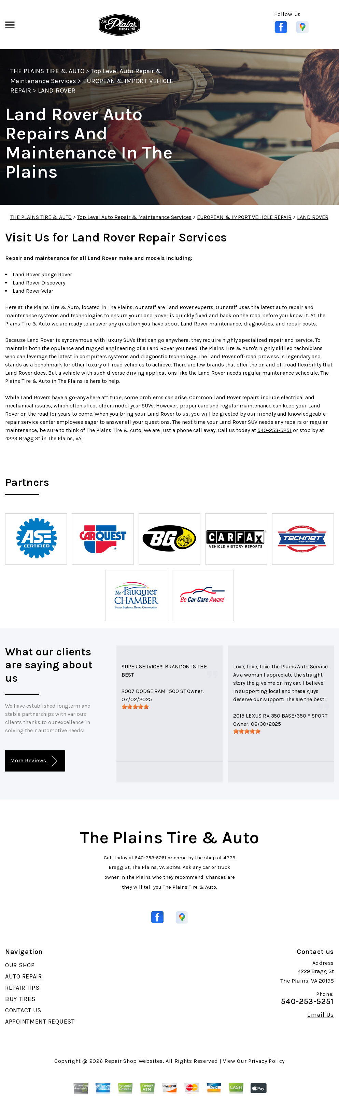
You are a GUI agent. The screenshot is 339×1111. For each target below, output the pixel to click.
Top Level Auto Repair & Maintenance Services (134, 217)
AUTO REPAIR (23, 976)
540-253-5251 (274, 430)
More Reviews (33, 761)
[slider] (135, 706)
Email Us (320, 1015)
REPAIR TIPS (22, 987)
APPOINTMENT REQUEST (40, 1021)
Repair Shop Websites (133, 1061)
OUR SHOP (20, 965)
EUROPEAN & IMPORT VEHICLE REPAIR (244, 217)
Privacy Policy (266, 1061)
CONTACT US (23, 1010)
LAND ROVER (56, 90)
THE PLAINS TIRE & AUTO (47, 71)
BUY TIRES (20, 999)
